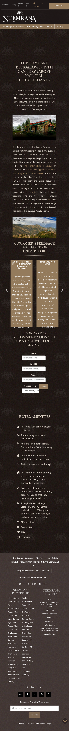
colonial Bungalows (43, 166)
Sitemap (21, 724)
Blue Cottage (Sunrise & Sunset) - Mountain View (49, 629)
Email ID (33, 364)
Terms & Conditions (49, 614)
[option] (21, 293)
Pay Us (27, 4)
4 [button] (32, 329)
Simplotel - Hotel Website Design (39, 724)
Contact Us (21, 4)
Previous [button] (6, 289)
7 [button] (44, 329)
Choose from (30, 386)
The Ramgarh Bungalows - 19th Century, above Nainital (26, 26)
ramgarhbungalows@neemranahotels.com (33, 571)
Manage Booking (49, 634)
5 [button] (36, 329)
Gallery (13, 5)
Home (49, 599)
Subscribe (34, 715)
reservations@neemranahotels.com (32, 577)
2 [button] (24, 329)
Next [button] (62, 289)
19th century (29, 166)
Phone (33, 375)
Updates (5, 5)
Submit (43, 387)
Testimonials (49, 610)
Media (49, 617)
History (59, 26)
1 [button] (20, 329)
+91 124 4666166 (37, 4)
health (50, 200)
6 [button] (40, 329)
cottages (35, 192)
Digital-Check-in (49, 625)
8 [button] (48, 329)
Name (33, 353)
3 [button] (28, 329)
